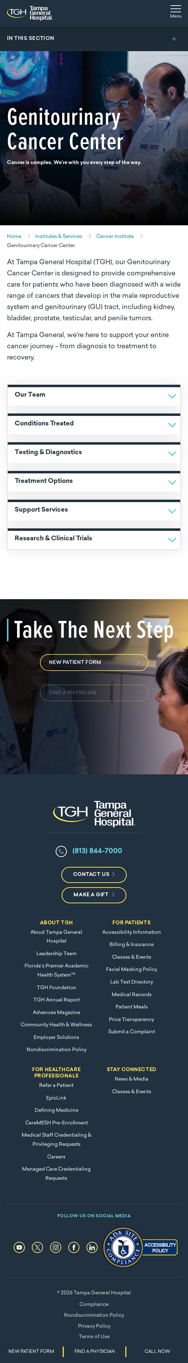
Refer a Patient (56, 1085)
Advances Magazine (56, 1012)
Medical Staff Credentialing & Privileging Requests (56, 1140)
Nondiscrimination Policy (56, 1050)
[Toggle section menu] (94, 39)
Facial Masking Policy (131, 969)
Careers (56, 1157)
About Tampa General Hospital (56, 937)
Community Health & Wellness (56, 1025)
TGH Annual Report (56, 1000)
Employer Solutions (56, 1037)
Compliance (94, 1304)
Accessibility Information (131, 932)
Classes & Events (131, 957)
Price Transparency (131, 1019)
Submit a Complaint (131, 1032)
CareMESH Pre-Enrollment (56, 1123)
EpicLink (56, 1098)
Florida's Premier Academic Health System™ (57, 971)
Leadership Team (56, 954)
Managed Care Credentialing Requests (56, 1174)
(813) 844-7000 (97, 851)
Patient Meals (132, 1007)
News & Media (131, 1079)
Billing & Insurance (132, 944)
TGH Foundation (56, 988)
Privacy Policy (94, 1326)
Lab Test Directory (131, 982)
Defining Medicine (56, 1110)
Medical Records (132, 995)
